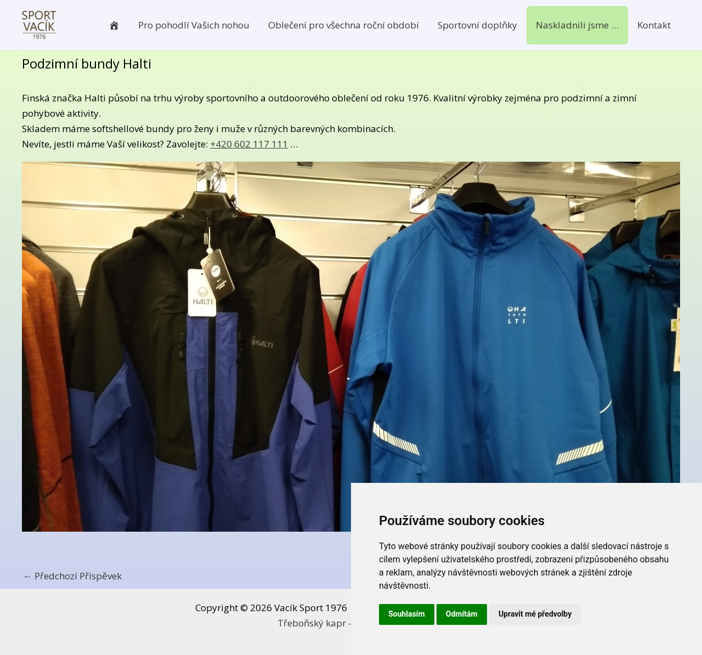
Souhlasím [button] (406, 614)
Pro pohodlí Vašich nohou (194, 25)
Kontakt (654, 25)
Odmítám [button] (462, 614)
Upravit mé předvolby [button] (535, 614)
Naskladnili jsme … (577, 25)
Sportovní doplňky (477, 25)
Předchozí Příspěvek (72, 575)
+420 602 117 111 (249, 144)
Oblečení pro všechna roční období (343, 25)
